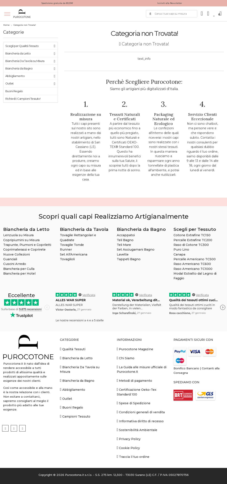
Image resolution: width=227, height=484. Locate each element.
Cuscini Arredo (14, 264)
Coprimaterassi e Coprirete (24, 249)
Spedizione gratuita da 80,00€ (57, 3)
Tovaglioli (67, 259)
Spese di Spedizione (134, 403)
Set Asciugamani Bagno (135, 249)
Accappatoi (126, 235)
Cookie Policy (128, 448)
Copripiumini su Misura (21, 240)
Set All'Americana (73, 254)
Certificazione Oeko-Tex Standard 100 (137, 392)
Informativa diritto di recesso (140, 421)
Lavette (123, 254)
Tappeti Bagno (129, 259)
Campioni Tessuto (75, 416)
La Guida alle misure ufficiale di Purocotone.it (142, 369)
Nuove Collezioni (16, 254)
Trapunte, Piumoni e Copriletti (27, 245)
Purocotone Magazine (135, 349)
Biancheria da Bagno (19, 68)
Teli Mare (124, 245)
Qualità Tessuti (72, 349)
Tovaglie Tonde (72, 245)
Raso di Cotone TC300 (191, 245)
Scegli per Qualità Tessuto (22, 46)
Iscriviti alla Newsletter (169, 3)
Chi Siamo (126, 358)
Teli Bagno (125, 240)
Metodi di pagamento (134, 381)
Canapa (179, 254)
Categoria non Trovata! (24, 25)
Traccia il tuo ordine (133, 457)
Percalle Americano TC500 (195, 259)
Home (6, 25)
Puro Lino (181, 249)
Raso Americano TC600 (192, 264)
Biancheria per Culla (18, 269)
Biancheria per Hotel (19, 273)
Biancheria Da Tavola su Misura (24, 61)
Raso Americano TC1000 (193, 269)
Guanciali (10, 259)
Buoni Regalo (14, 91)
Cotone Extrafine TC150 (192, 235)
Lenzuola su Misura (18, 235)
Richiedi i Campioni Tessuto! (22, 98)
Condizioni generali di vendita (141, 412)
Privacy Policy (129, 439)
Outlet (9, 83)
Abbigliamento (15, 76)
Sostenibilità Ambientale (137, 430)
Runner (66, 249)
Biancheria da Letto (18, 53)
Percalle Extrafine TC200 (193, 240)
